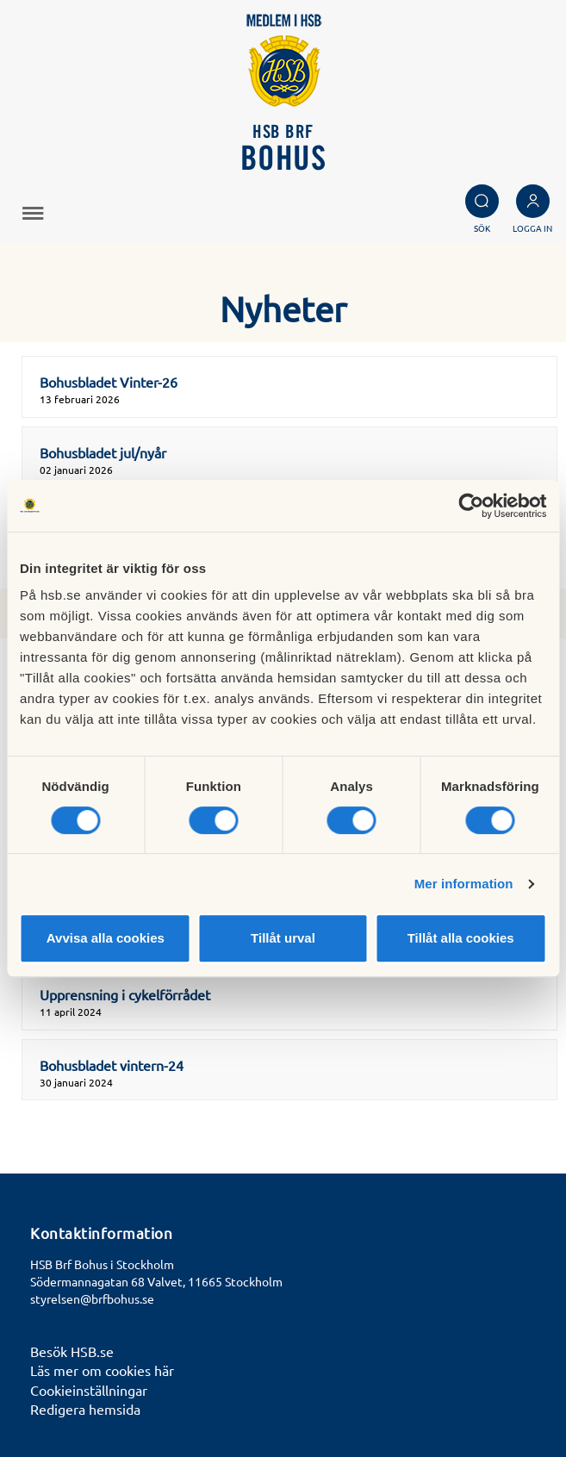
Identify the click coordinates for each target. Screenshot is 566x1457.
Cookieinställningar (88, 1389)
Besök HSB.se (72, 1351)
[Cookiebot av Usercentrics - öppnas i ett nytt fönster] (470, 506)
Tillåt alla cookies (460, 938)
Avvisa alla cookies (106, 938)
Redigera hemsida (85, 1408)
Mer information (463, 883)
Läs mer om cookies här (102, 1370)
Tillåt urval (283, 938)
